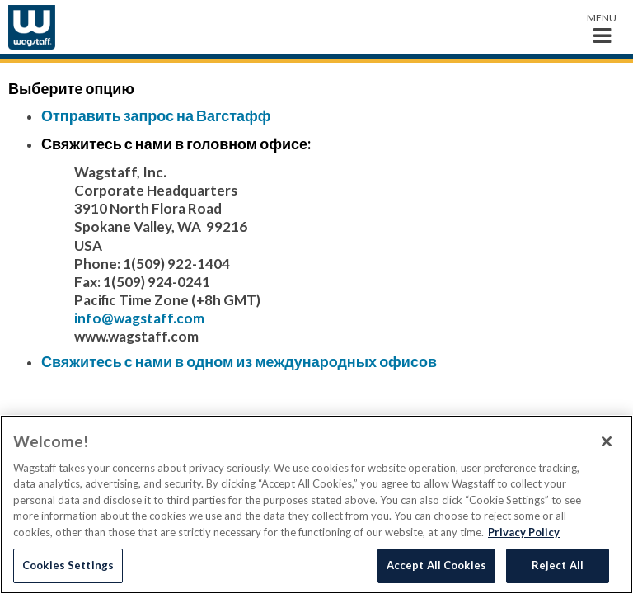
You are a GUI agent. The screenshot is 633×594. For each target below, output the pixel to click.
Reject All (558, 565)
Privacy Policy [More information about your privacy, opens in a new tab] (524, 532)
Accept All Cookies (436, 565)
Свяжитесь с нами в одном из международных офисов (239, 361)
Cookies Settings (68, 565)
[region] (316, 504)
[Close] (606, 441)
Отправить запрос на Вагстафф (156, 115)
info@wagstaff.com (139, 318)
